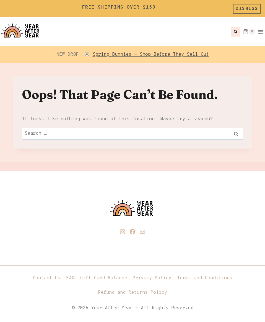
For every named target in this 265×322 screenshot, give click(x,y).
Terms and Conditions (204, 277)
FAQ (70, 277)
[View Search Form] (235, 30)
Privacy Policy (151, 277)
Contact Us (46, 277)
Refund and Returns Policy (132, 291)
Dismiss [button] (247, 8)
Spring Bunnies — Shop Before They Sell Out (151, 53)
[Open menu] (261, 29)
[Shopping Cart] (249, 30)
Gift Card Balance (103, 277)
